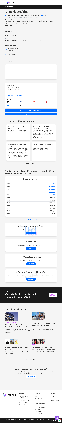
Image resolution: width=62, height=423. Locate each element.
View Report (52, 295)
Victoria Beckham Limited (15, 15)
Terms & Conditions (29, 419)
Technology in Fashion (40, 408)
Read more (8, 25)
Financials (38, 414)
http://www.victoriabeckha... (14, 95)
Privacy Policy (38, 419)
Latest (37, 396)
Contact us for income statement (31, 110)
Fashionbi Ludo (40, 411)
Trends (37, 405)
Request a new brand (31, 114)
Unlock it (52, 183)
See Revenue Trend (31, 219)
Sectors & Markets (41, 403)
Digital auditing (24, 402)
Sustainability (40, 401)
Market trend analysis (24, 397)
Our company (54, 397)
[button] (57, 418)
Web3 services (24, 404)
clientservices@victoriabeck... (15, 87)
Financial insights (25, 400)
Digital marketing (41, 398)
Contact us (31, 376)
